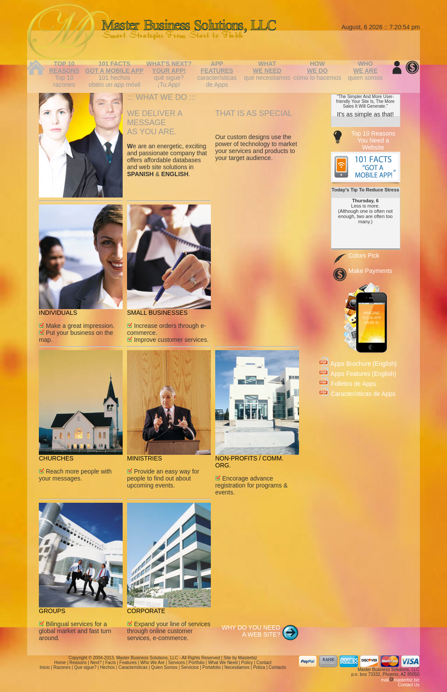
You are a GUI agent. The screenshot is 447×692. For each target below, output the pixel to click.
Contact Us (408, 684)
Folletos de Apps (348, 383)
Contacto (277, 667)
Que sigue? (85, 667)
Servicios (190, 667)
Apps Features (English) (358, 373)
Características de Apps (357, 393)
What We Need (223, 662)
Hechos (107, 667)
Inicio (45, 667)
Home (60, 662)
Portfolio (197, 662)
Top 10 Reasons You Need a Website (373, 140)
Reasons (77, 662)
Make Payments (370, 270)
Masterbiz (247, 657)
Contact (263, 662)
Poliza (259, 667)
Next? (96, 662)
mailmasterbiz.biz (400, 680)
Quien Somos (164, 667)
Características (133, 667)
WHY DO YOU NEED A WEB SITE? (251, 631)
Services (176, 662)
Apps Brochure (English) (358, 363)
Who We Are (152, 662)
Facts (110, 662)
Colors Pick (363, 255)
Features (128, 662)
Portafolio (212, 667)
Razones (61, 667)
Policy (247, 662)
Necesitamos (237, 667)
